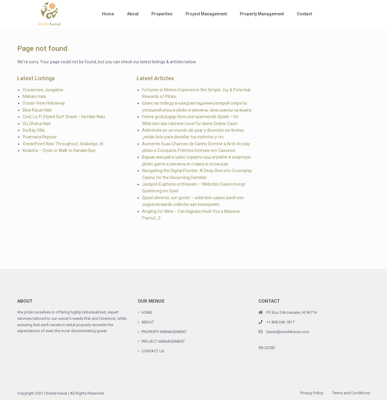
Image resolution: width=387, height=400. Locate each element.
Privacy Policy (311, 393)
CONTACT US (152, 351)
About (132, 13)
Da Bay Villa (34, 130)
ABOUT (147, 322)
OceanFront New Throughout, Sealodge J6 (63, 143)
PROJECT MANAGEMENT (163, 341)
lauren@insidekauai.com (287, 331)
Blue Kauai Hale (37, 110)
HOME (146, 312)
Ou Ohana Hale (37, 123)
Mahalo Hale (34, 96)
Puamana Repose (40, 136)
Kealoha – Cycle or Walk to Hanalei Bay (59, 150)
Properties (162, 13)
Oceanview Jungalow (43, 89)
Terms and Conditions (351, 393)
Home (108, 13)
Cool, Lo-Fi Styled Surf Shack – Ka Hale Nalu (64, 116)
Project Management (206, 13)
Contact (304, 13)
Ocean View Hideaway (44, 103)
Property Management (262, 13)
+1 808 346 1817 (280, 322)
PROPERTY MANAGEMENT (164, 331)
